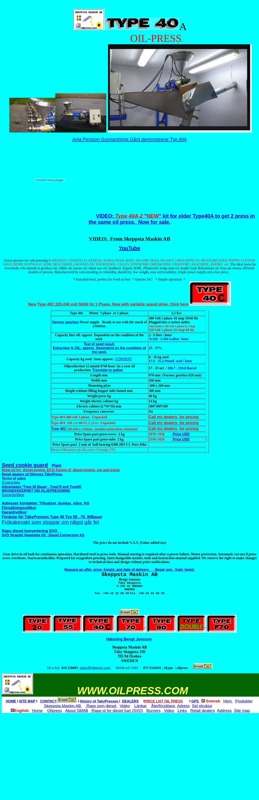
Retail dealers (202, 710)
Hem (228, 701)
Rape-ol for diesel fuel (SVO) (117, 710)
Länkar (140, 706)
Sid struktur (202, 706)
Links (182, 710)
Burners (153, 710)
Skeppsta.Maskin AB (63, 706)
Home (37, 710)
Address (224, 710)
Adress (183, 706)
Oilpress (54, 710)
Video (125, 706)
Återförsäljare (163, 706)
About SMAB (76, 710)
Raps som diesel (101, 706)
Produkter (244, 701)
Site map (242, 710)
